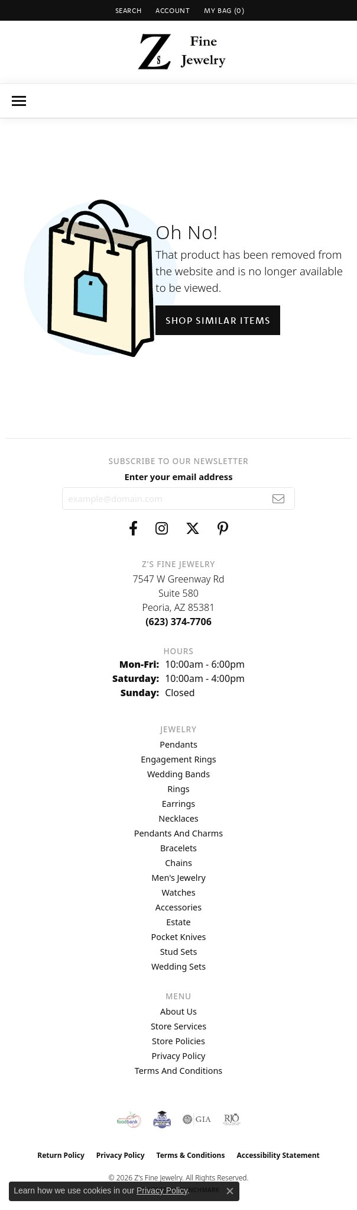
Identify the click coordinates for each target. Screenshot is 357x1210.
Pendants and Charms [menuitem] (178, 833)
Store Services (178, 1026)
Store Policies (178, 1041)
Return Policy (61, 1155)
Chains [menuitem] (178, 862)
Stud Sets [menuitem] (178, 951)
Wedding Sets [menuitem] (178, 966)
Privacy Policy (179, 1055)
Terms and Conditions (178, 1070)
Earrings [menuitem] (178, 803)
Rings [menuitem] (178, 788)
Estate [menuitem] (178, 922)
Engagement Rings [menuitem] (178, 759)
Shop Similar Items (217, 320)
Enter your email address (178, 476)
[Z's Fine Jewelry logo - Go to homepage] (179, 52)
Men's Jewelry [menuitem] (178, 877)
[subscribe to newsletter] (278, 498)
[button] (127, 10)
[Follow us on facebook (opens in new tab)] (133, 529)
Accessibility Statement (277, 1155)
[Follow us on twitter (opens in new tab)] (193, 529)
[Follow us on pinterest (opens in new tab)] (223, 529)
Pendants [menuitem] (178, 744)
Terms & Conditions (191, 1155)
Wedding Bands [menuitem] (178, 774)
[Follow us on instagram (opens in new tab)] (162, 529)
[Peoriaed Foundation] (162, 1119)
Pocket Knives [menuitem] (178, 936)
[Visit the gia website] (197, 1119)
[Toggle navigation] (19, 101)
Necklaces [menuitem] (178, 818)
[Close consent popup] (229, 1191)
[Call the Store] (178, 621)
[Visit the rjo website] (232, 1119)
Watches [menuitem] (178, 892)
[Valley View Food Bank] (129, 1119)
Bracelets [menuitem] (178, 848)
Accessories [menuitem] (178, 907)
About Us (178, 1011)
